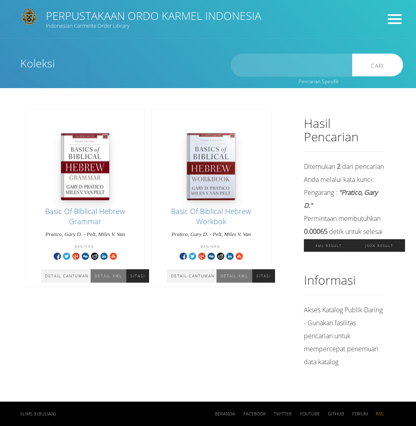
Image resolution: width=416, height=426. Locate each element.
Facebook (254, 414)
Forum (360, 414)
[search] (292, 65)
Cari (377, 65)
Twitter (283, 414)
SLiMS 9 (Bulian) (38, 414)
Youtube (310, 414)
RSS (380, 414)
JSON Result (379, 245)
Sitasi (137, 276)
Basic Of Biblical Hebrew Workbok (211, 216)
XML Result (329, 245)
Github (336, 414)
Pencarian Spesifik (319, 81)
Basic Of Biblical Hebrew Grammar (85, 216)
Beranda (225, 414)
